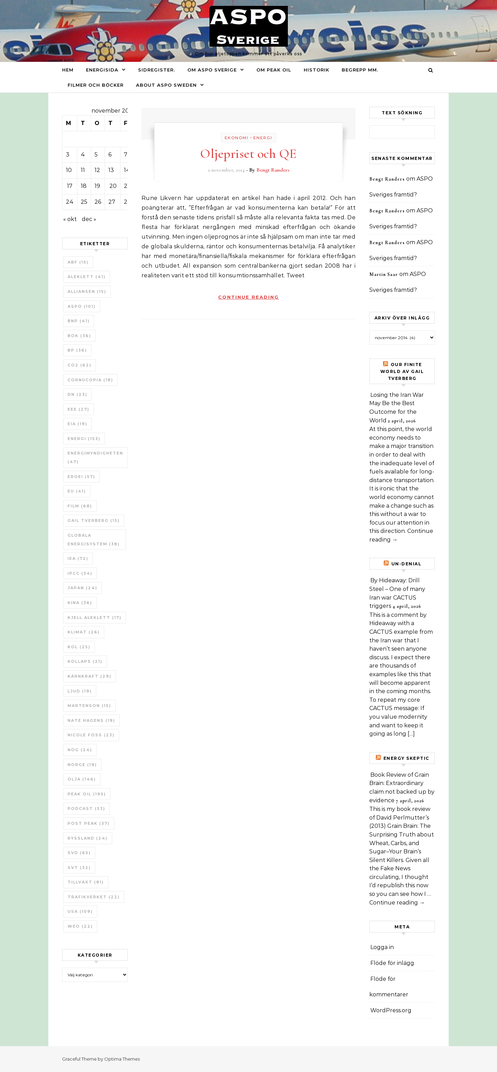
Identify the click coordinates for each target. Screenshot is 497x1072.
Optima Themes (122, 1059)
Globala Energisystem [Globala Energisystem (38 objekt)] (94, 539)
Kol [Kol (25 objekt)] (79, 646)
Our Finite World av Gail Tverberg (402, 371)
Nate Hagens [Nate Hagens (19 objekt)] (91, 720)
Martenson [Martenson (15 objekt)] (89, 705)
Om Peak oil (273, 70)
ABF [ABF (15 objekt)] (78, 262)
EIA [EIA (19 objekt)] (77, 423)
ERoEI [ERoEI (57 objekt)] (81, 476)
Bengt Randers (273, 169)
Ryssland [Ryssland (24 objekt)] (88, 838)
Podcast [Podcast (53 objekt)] (86, 808)
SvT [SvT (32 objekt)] (79, 867)
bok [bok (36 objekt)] (79, 335)
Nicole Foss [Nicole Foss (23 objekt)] (91, 735)
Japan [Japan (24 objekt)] (82, 587)
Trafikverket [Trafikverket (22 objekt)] (94, 896)
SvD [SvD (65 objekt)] (79, 852)
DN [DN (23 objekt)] (77, 394)
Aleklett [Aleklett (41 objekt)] (87, 276)
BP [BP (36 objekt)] (77, 350)
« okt (70, 219)
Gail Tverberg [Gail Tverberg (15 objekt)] (94, 520)
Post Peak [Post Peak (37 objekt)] (89, 823)
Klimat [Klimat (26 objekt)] (84, 632)
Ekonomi (236, 137)
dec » (89, 219)
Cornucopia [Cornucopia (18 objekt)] (90, 379)
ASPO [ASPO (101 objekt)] (82, 306)
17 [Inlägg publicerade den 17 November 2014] (69, 186)
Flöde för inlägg (392, 963)
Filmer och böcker (96, 85)
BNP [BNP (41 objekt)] (79, 320)
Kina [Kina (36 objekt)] (80, 602)
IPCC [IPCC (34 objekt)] (80, 573)
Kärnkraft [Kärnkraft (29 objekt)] (89, 676)
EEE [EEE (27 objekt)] (78, 409)
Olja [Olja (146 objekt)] (82, 779)
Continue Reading (248, 297)
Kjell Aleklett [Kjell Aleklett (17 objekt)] (94, 617)
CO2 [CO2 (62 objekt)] (79, 365)
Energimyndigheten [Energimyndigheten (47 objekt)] (95, 457)
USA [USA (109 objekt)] (80, 911)
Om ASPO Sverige (212, 70)
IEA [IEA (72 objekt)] (78, 558)
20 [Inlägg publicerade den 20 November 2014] (113, 186)
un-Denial (406, 563)
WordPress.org (390, 1010)
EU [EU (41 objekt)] (77, 491)
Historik (316, 70)
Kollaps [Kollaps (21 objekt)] (85, 661)
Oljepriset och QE (248, 154)
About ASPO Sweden (166, 85)
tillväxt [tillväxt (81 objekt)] (86, 882)
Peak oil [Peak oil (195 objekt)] (87, 794)
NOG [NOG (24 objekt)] (80, 749)
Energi (262, 137)
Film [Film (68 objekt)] (80, 506)
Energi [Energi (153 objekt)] (84, 438)
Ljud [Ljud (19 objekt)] (80, 691)
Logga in (382, 947)
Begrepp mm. (360, 70)
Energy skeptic (406, 758)
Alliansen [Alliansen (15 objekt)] (87, 291)
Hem (68, 70)
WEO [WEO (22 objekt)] (80, 926)
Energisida (102, 70)
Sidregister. (156, 70)
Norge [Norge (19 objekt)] (82, 764)
